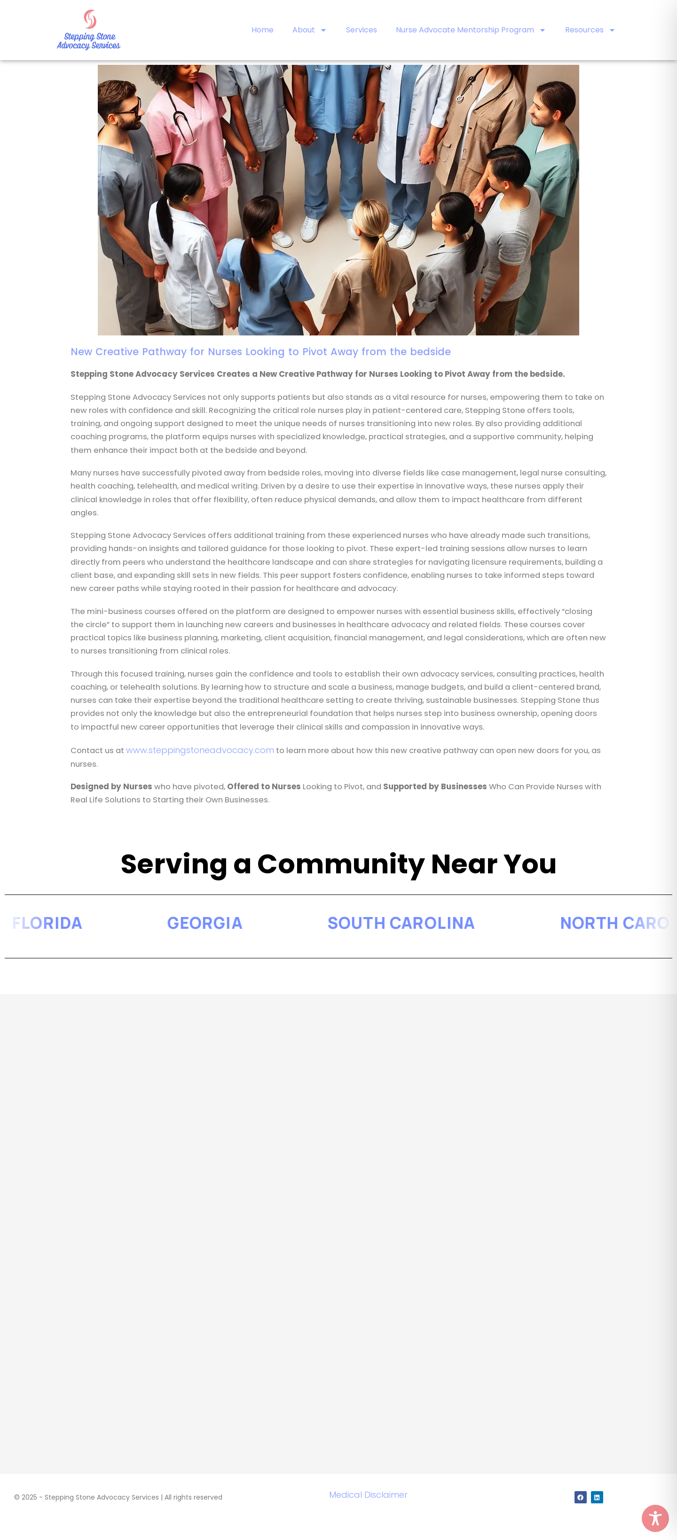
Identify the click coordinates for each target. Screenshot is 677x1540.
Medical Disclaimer (368, 1495)
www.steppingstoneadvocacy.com (200, 750)
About (309, 30)
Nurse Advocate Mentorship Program (471, 30)
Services (361, 29)
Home (263, 29)
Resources (590, 30)
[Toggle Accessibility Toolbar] (655, 1518)
